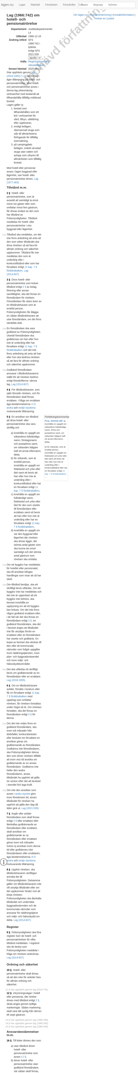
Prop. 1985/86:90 (43, 775)
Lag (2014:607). (53, 136)
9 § (8, 459)
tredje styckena (51, 201)
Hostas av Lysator (100, 1071)
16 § (9, 527)
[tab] (109, 211)
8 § (8, 425)
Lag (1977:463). (61, 91)
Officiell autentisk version (26, 1009)
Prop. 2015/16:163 (59, 964)
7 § (8, 398)
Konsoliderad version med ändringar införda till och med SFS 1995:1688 (53, 879)
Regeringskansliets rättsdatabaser (47, 39)
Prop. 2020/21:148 (59, 1058)
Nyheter (112, 4)
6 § (8, 335)
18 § (9, 556)
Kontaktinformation (77, 1071)
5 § (8, 210)
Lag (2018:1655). (51, 329)
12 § (9, 494)
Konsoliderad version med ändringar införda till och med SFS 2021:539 (52, 1039)
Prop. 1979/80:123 (44, 743)
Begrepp (98, 4)
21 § (9, 652)
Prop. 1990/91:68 (43, 844)
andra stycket (52, 385)
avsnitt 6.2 (100, 579)
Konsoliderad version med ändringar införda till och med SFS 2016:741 (52, 959)
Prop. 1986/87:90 (43, 808)
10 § (9, 482)
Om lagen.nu (35, 1071)
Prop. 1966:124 (42, 690)
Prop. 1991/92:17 (43, 861)
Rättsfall (35, 4)
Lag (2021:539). (43, 392)
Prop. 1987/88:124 (44, 826)
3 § (8, 142)
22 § (9, 664)
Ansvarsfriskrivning (54, 1071)
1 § (53, 46)
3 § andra (32, 201)
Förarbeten (51, 4)
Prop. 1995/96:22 (57, 897)
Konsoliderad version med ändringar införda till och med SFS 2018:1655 (53, 1012)
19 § (9, 565)
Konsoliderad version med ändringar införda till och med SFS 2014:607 (52, 918)
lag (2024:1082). (40, 46)
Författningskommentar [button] (96, 210)
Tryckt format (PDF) (23, 915)
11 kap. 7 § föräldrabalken (27, 136)
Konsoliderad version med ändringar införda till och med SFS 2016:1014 (53, 986)
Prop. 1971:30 (42, 700)
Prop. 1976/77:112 (44, 729)
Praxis (84, 4)
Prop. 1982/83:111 (44, 757)
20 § (9, 635)
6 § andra (32, 416)
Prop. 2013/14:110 (93, 570)
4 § (8, 194)
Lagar (22, 4)
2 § (8, 102)
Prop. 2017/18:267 (57, 1018)
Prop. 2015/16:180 (93, 214)
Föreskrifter (69, 4)
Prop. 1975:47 (42, 714)
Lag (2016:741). (52, 560)
